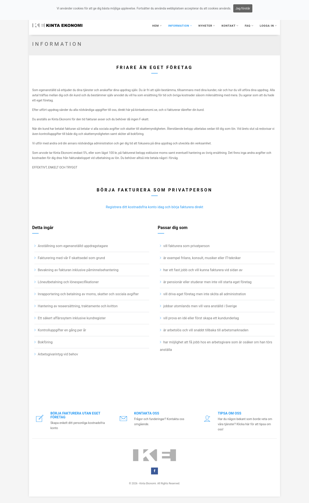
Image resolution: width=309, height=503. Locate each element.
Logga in (268, 25)
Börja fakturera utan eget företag (75, 415)
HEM (157, 25)
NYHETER (206, 25)
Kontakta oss (146, 413)
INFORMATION (180, 25)
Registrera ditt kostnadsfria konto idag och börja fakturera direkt (154, 224)
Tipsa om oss (229, 413)
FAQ (249, 25)
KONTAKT (229, 25)
